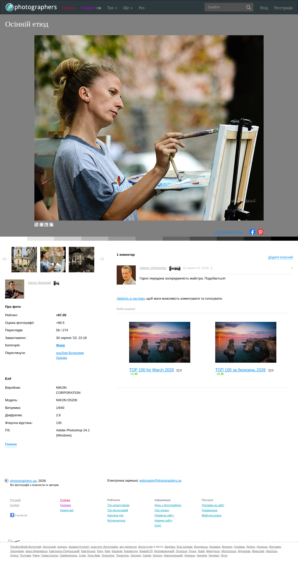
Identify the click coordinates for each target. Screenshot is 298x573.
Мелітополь (228, 551)
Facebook (18, 515)
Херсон (157, 555)
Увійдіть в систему (131, 298)
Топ (112, 8)
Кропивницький (164, 551)
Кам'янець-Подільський (64, 551)
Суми (82, 555)
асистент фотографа (104, 546)
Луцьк (192, 551)
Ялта (224, 555)
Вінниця (227, 546)
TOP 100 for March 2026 (151, 370)
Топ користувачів (118, 505)
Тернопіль (107, 555)
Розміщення (209, 510)
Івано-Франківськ (36, 551)
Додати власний (280, 257)
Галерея (91, 8)
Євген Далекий (39, 283)
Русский (15, 500)
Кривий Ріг (146, 551)
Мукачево (244, 551)
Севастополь (49, 555)
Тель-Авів (93, 555)
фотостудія (145, 546)
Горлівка (239, 546)
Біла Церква (185, 546)
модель (62, 546)
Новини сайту (163, 520)
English (14, 505)
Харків (147, 555)
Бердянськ (201, 546)
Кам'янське (88, 551)
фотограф (49, 546)
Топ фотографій (117, 510)
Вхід (264, 8)
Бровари (215, 546)
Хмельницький (173, 555)
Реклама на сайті (213, 505)
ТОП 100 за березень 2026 (240, 370)
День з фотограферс (168, 505)
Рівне (36, 555)
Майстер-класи (211, 515)
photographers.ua (23, 481)
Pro (141, 8)
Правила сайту (164, 515)
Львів (201, 551)
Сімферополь (68, 555)
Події (158, 525)
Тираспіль (122, 555)
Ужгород (135, 555)
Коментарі (66, 510)
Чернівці (213, 555)
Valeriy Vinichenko (153, 268)
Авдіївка (170, 546)
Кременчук (131, 551)
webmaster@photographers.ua (160, 480)
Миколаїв (258, 551)
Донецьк (261, 546)
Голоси (11, 444)
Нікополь (271, 551)
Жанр (60, 345)
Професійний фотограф (25, 546)
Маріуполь (213, 551)
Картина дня (115, 515)
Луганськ (181, 551)
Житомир (275, 546)
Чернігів (202, 555)
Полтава (25, 555)
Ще (128, 8)
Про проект (162, 510)
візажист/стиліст (79, 546)
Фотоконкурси (116, 520)
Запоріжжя (17, 551)
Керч (100, 551)
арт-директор (128, 546)
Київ (107, 551)
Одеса (14, 555)
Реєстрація (283, 8)
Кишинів (117, 551)
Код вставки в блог (228, 232)
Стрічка (68, 8)
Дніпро (250, 546)
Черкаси (189, 555)
